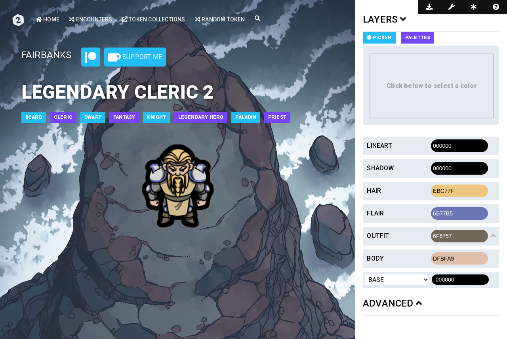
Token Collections (153, 19)
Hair (374, 190)
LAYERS (384, 19)
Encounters (90, 19)
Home (47, 19)
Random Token (220, 19)
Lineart (379, 145)
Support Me (135, 57)
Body (375, 258)
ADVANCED (392, 303)
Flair (375, 213)
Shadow (380, 168)
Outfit (378, 236)
